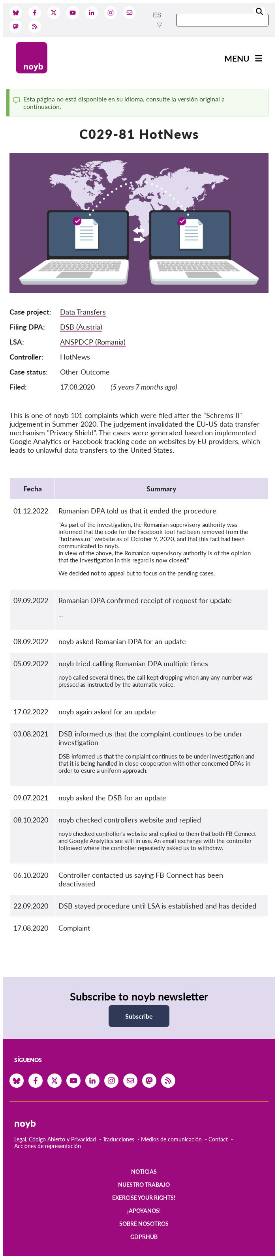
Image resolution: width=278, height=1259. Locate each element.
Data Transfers (83, 311)
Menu (237, 58)
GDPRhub (144, 1236)
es (157, 15)
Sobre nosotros (144, 1223)
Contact (218, 1139)
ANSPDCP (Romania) (93, 341)
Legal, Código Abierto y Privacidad (55, 1139)
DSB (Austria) (81, 326)
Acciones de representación (47, 1146)
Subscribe (139, 1016)
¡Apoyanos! (144, 1210)
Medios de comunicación (171, 1139)
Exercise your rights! (143, 1197)
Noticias (144, 1171)
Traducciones (118, 1139)
